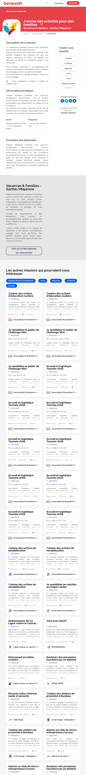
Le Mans (68, 58)
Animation (51, 34)
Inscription (73, 3)
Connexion (58, 3)
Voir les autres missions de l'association (24, 251)
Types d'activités (37, 34)
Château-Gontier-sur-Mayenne (20, 281)
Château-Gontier (68, 83)
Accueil (25, 34)
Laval (68, 73)
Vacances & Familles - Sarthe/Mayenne (47, 28)
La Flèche (68, 63)
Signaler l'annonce (68, 113)
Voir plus (68, 88)
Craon (68, 78)
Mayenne (68, 68)
